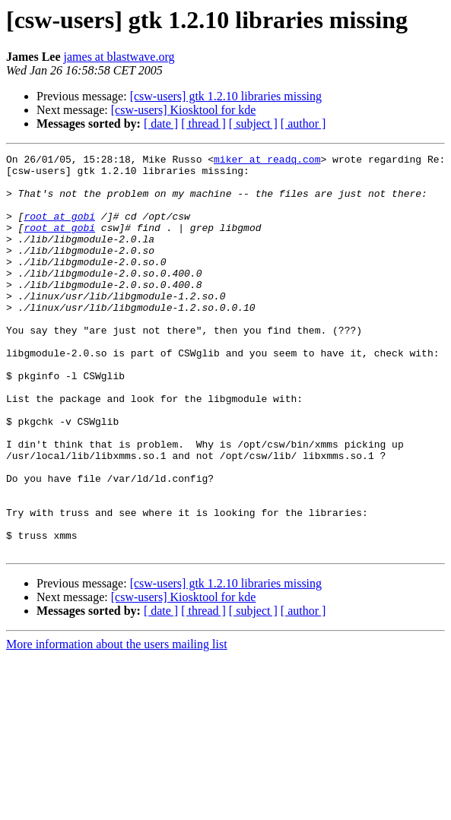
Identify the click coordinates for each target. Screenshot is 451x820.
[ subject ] (253, 123)
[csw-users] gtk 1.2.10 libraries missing (226, 96)
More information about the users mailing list (116, 723)
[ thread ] (203, 123)
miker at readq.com (267, 161)
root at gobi (59, 229)
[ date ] (161, 123)
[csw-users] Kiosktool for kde (183, 109)
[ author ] (303, 123)
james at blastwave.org (119, 56)
